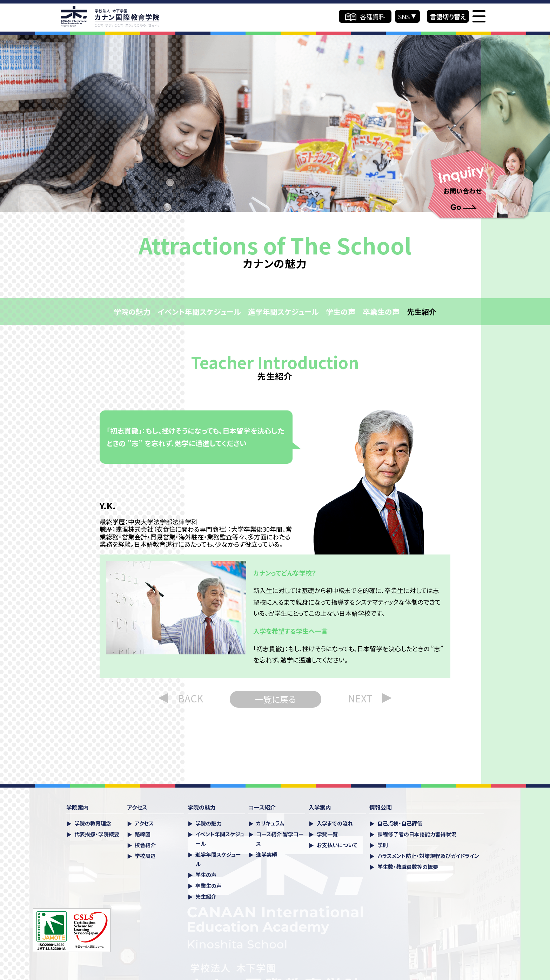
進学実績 (266, 854)
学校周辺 (145, 855)
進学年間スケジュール (283, 311)
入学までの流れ (335, 823)
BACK (190, 698)
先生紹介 (421, 311)
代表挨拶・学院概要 (96, 834)
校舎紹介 (145, 845)
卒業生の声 (381, 311)
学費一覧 (327, 834)
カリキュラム (270, 823)
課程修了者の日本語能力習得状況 (416, 834)
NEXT (360, 698)
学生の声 (340, 311)
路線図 (142, 834)
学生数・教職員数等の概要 (407, 866)
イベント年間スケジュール (199, 311)
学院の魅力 (132, 311)
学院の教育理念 (92, 823)
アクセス (144, 823)
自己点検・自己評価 (399, 823)
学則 (382, 845)
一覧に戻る (275, 699)
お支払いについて (337, 845)
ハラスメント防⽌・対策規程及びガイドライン (428, 855)
